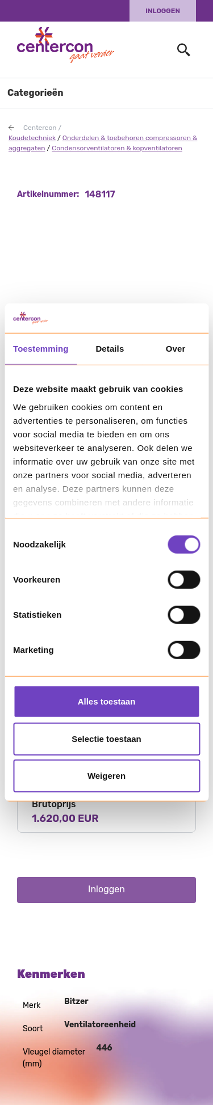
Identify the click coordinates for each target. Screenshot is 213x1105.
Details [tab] (109, 348)
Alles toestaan (107, 701)
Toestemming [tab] (41, 348)
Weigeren (106, 776)
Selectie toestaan (106, 739)
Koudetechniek (32, 138)
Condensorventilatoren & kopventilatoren (117, 148)
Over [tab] (176, 348)
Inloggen (162, 11)
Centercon (40, 128)
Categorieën (35, 92)
